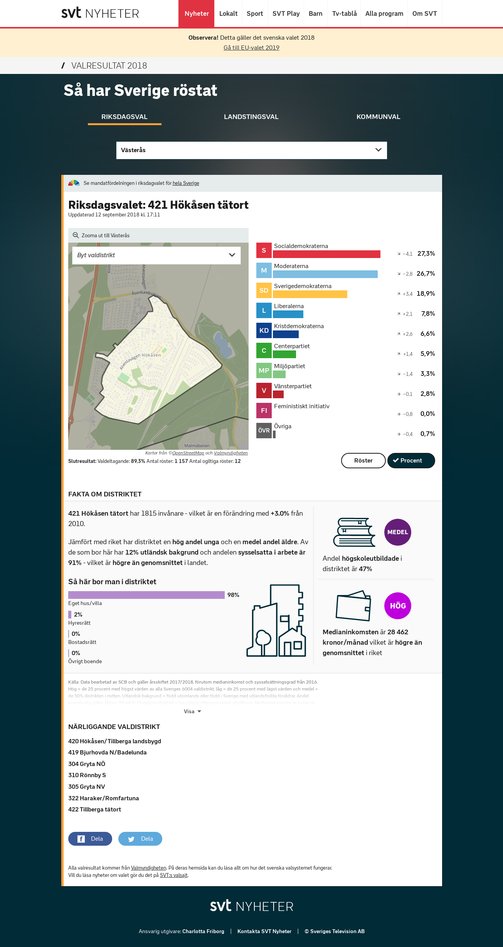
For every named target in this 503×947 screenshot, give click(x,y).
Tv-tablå (344, 13)
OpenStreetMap (188, 453)
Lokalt (228, 13)
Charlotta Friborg (203, 931)
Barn (316, 13)
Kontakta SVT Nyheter (265, 931)
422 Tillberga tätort (94, 809)
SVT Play (286, 13)
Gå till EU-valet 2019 (251, 47)
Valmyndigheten (231, 453)
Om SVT (424, 13)
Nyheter (196, 13)
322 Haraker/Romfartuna (103, 798)
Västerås (133, 150)
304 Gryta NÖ (86, 764)
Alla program (384, 13)
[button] (90, 839)
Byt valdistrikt (96, 255)
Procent (411, 460)
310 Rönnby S (87, 775)
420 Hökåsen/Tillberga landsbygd (114, 741)
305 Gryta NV (86, 786)
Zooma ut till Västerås (101, 235)
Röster (363, 460)
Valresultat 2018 (104, 65)
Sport (255, 13)
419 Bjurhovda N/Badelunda (107, 752)
